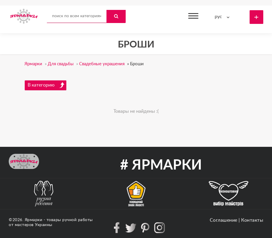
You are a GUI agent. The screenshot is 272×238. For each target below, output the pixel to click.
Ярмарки (33, 220)
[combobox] (223, 17)
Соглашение (223, 220)
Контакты (252, 220)
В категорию (46, 85)
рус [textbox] (218, 16)
